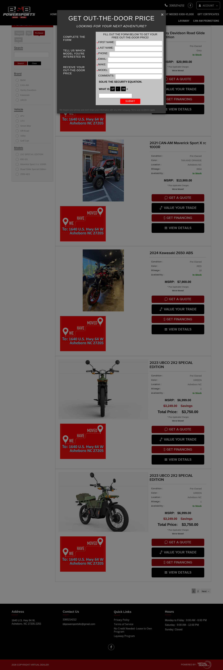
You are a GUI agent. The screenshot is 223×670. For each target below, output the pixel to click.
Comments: (106, 75)
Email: (102, 58)
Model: (103, 70)
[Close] (162, 14)
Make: (102, 64)
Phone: (103, 53)
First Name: (106, 42)
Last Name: (106, 47)
